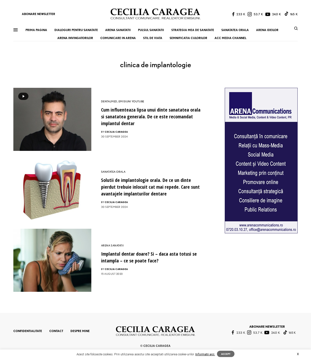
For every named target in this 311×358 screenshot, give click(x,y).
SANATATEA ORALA (113, 171)
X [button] (298, 354)
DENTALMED (109, 101)
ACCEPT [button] (225, 353)
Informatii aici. (205, 354)
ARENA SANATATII (112, 245)
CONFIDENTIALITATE (27, 331)
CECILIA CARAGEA (116, 131)
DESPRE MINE (80, 331)
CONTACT (56, 331)
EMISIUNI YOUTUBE (131, 101)
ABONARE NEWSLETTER (38, 14)
